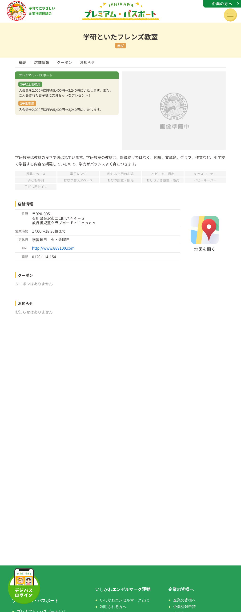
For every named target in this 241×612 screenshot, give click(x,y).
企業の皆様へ (184, 600)
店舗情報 (41, 62)
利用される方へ (113, 607)
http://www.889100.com (53, 248)
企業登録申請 (184, 607)
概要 (22, 62)
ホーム (18, 589)
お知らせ (87, 62)
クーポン (64, 62)
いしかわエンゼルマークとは (124, 600)
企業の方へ (222, 3)
